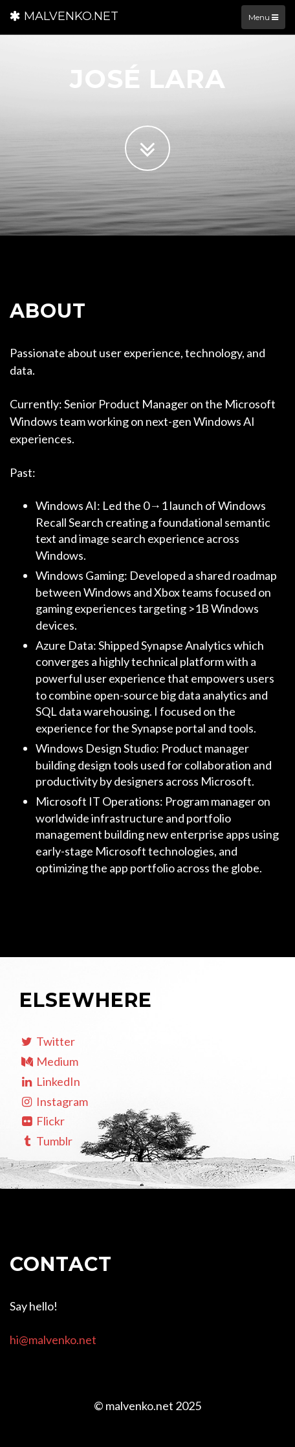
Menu (263, 17)
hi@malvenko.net (53, 1339)
